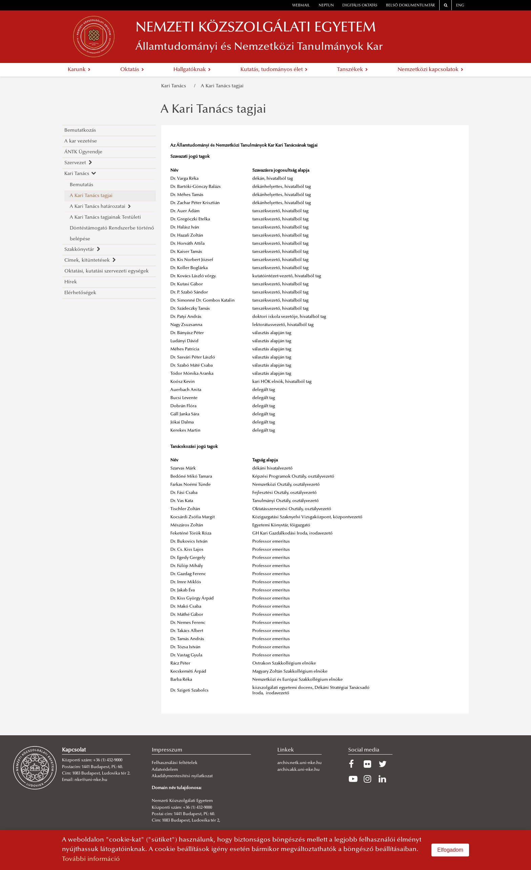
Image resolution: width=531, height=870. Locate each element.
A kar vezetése (80, 141)
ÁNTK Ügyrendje (83, 152)
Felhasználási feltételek (174, 763)
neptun (326, 5)
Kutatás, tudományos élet (273, 69)
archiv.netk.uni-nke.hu (299, 763)
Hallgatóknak (192, 69)
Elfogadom (450, 850)
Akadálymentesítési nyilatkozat (182, 776)
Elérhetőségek (80, 293)
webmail (301, 5)
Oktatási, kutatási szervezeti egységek (106, 271)
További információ (91, 859)
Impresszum (167, 750)
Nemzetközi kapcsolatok (430, 69)
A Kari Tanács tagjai (222, 86)
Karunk (79, 69)
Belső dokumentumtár (410, 5)
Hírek (70, 282)
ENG (460, 5)
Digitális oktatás (359, 5)
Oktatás (132, 69)
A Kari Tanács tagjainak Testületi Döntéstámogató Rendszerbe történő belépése (112, 228)
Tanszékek (352, 69)
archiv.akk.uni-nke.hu (298, 770)
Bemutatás (81, 185)
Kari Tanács (175, 86)
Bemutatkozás (80, 130)
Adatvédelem (165, 770)
